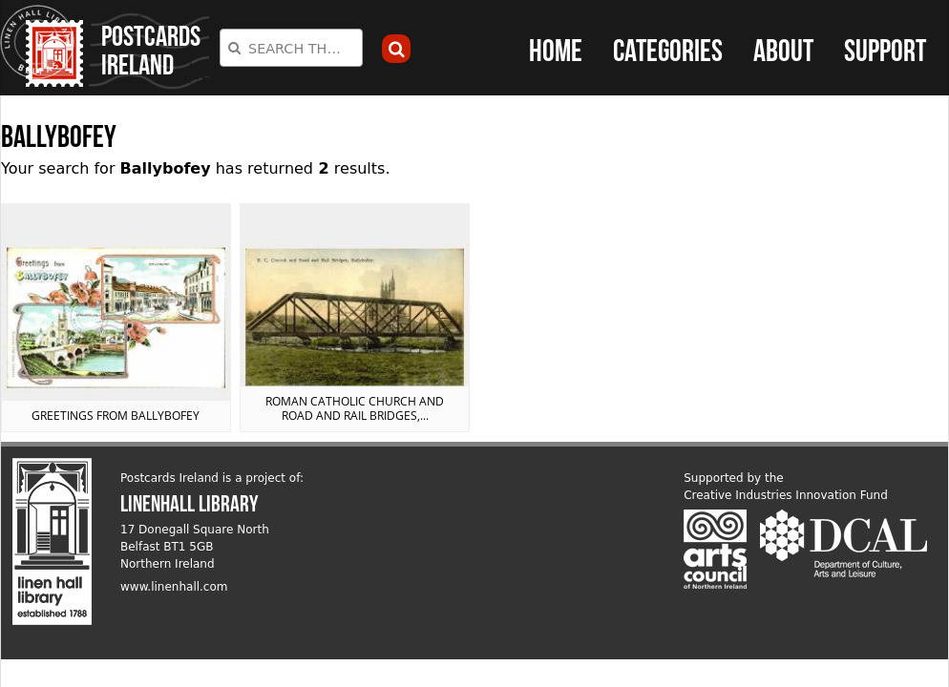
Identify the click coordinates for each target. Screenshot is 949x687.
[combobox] (291, 48)
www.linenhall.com (174, 586)
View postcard (116, 318)
